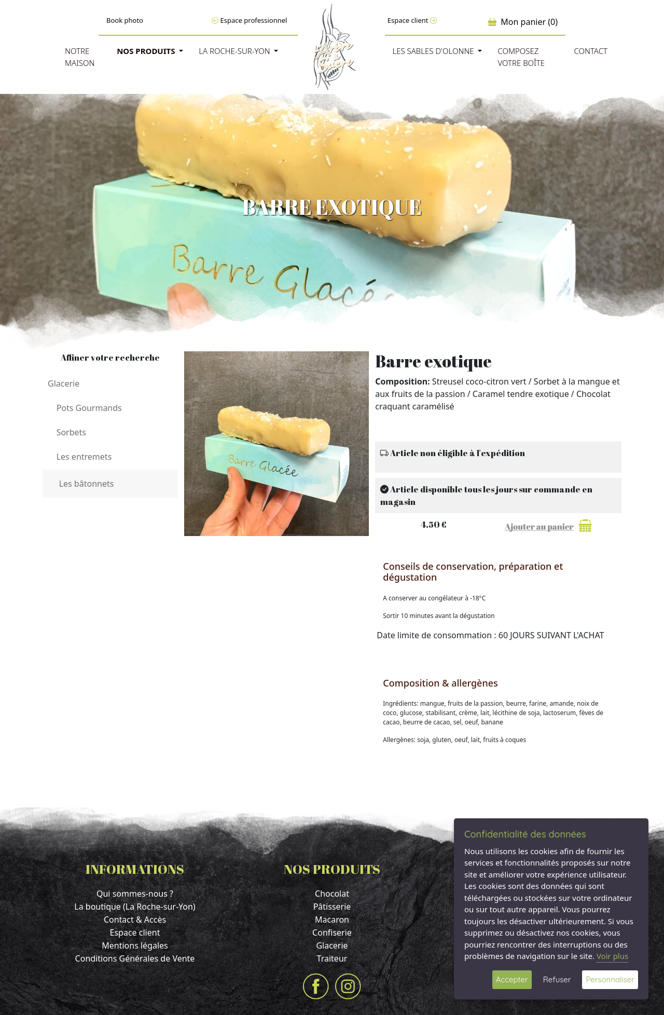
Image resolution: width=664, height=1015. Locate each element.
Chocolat (332, 893)
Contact (590, 51)
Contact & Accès (135, 919)
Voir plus (612, 956)
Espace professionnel (249, 20)
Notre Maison (80, 57)
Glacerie (332, 945)
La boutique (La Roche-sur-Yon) (134, 906)
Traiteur (332, 958)
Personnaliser (610, 979)
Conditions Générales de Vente (135, 958)
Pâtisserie (332, 906)
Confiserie (332, 932)
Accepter (512, 979)
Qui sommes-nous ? (134, 893)
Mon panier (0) (523, 22)
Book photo (124, 20)
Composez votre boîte (521, 57)
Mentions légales (135, 945)
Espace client (412, 20)
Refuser (557, 979)
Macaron (332, 919)
